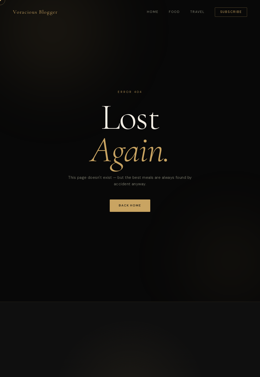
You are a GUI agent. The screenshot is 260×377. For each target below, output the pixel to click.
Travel (197, 12)
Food (174, 12)
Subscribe (231, 12)
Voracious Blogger (35, 12)
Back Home (130, 205)
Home (153, 12)
